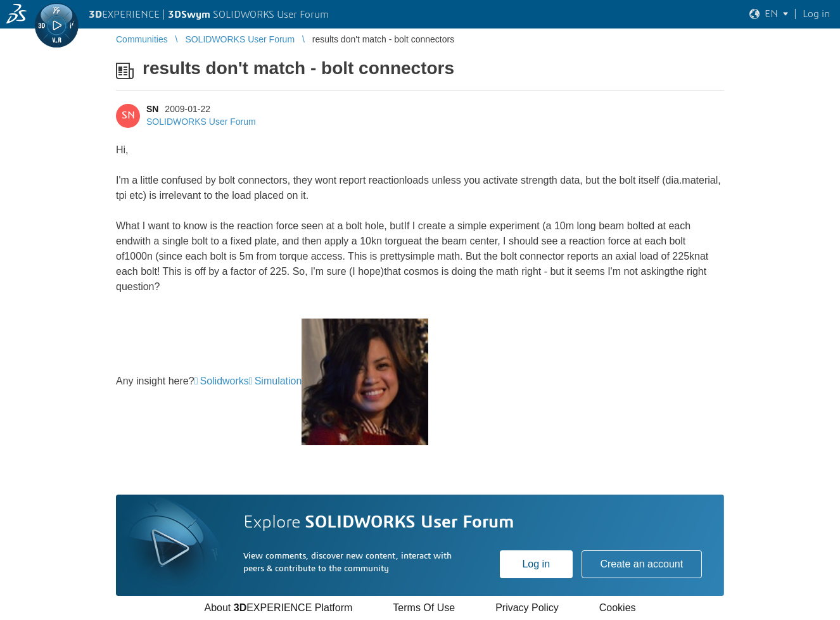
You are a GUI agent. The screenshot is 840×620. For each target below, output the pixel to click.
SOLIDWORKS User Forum (201, 122)
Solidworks (224, 381)
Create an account (641, 564)
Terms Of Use (424, 607)
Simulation (278, 381)
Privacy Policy (527, 607)
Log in (536, 564)
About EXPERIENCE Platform (278, 607)
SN (152, 109)
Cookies (617, 607)
